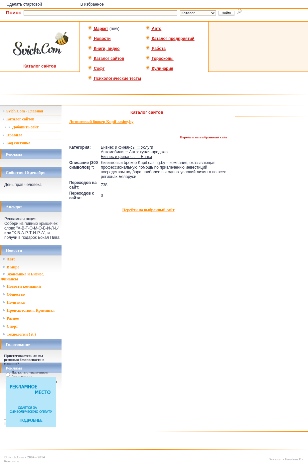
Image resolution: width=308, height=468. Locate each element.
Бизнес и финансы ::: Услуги (127, 147)
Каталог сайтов (106, 58)
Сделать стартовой (24, 4)
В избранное (92, 4)
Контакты (11, 461)
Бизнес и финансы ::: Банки (126, 156)
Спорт (10, 326)
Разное (11, 318)
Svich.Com (16, 457)
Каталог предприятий (170, 38)
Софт (96, 68)
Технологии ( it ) (19, 334)
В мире (11, 267)
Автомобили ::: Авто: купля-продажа (134, 152)
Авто (153, 28)
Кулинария (159, 68)
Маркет (98, 28)
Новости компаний (22, 286)
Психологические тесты (114, 78)
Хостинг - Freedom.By (286, 459)
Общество (14, 294)
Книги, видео (104, 48)
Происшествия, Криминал (29, 310)
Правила (12, 135)
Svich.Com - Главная (22, 111)
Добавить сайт (21, 127)
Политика (14, 302)
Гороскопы (160, 58)
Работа (156, 48)
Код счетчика (16, 143)
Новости (99, 38)
